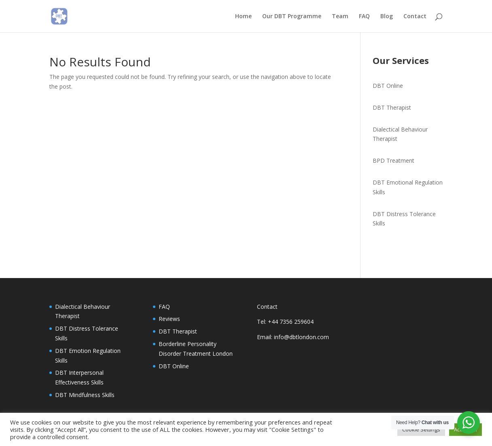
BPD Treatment (393, 160)
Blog (386, 16)
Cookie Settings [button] (421, 429)
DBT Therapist (392, 107)
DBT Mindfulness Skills (85, 395)
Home (243, 16)
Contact (414, 16)
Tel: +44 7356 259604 (285, 321)
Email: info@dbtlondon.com (293, 337)
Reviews (169, 319)
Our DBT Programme (291, 16)
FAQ (364, 16)
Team (340, 16)
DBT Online (388, 85)
